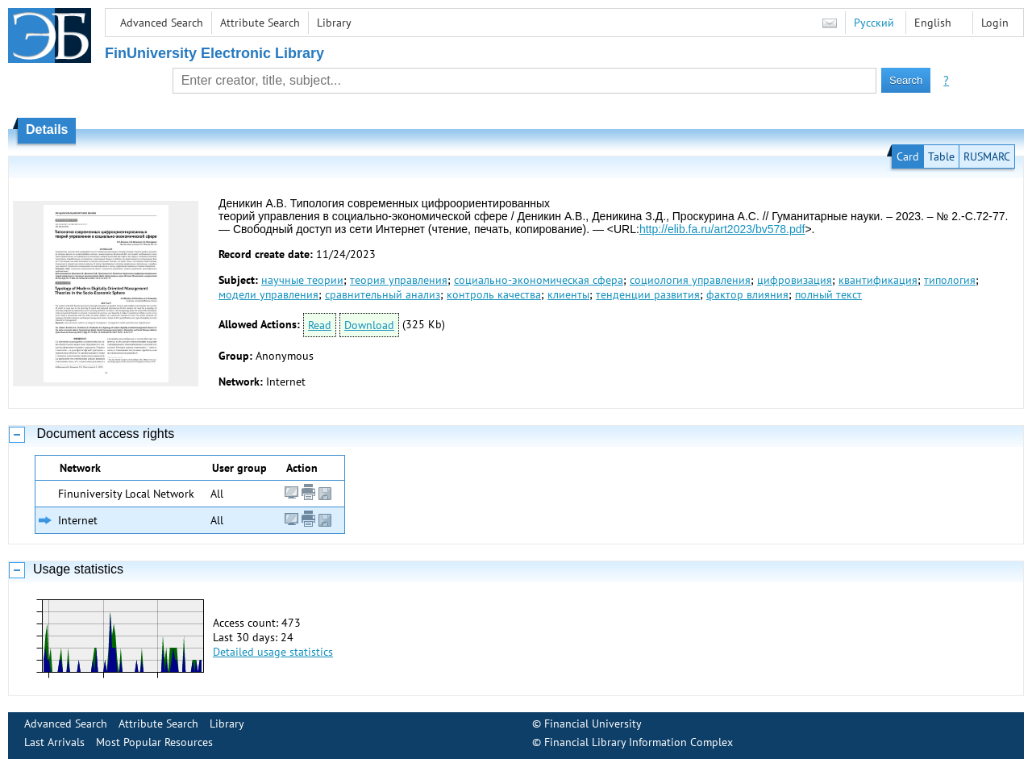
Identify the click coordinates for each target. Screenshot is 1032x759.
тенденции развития (648, 294)
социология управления (690, 280)
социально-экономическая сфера (538, 280)
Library (334, 22)
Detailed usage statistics (273, 651)
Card (908, 156)
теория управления (398, 280)
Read (319, 325)
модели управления (268, 294)
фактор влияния (747, 294)
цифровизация (794, 280)
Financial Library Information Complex (638, 742)
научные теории (302, 280)
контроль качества (494, 294)
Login (995, 22)
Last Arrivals (54, 742)
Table (941, 156)
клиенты (568, 294)
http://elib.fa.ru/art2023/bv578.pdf (722, 229)
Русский (874, 22)
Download (369, 325)
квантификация (878, 280)
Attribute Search (260, 22)
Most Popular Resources (154, 742)
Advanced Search (161, 22)
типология (950, 280)
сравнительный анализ (382, 294)
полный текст (828, 294)
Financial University (593, 723)
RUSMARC (986, 156)
